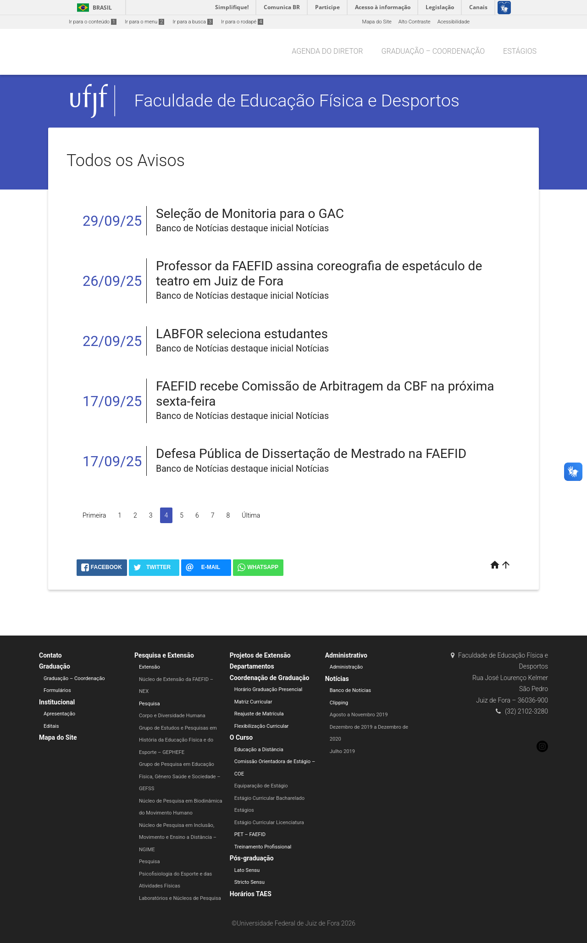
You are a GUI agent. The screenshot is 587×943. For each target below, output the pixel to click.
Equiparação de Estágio (261, 786)
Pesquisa (149, 704)
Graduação (54, 666)
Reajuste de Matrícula (259, 714)
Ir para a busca (192, 22)
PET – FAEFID (250, 834)
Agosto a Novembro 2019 (359, 715)
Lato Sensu (247, 870)
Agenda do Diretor (327, 51)
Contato (50, 655)
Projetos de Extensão (260, 655)
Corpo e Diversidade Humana (172, 716)
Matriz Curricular (253, 702)
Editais (51, 726)
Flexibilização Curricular (261, 726)
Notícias (337, 678)
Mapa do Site (376, 22)
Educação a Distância (258, 750)
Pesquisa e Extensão (164, 655)
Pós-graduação (252, 858)
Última (251, 515)
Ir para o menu (144, 22)
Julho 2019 (342, 751)
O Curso (241, 737)
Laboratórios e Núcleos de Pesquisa (180, 898)
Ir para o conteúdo (92, 22)
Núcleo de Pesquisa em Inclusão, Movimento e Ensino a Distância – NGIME (177, 837)
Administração (346, 667)
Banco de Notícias (350, 690)
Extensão (149, 667)
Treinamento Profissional (262, 847)
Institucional (57, 702)
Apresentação (59, 714)
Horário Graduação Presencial (268, 689)
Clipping (339, 703)
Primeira (94, 515)
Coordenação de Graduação (270, 677)
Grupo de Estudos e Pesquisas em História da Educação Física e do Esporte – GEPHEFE (178, 740)
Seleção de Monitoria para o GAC (250, 213)
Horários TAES (250, 894)
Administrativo (346, 655)
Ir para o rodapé (242, 22)
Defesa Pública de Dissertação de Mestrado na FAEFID (311, 453)
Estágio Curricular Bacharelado (269, 798)
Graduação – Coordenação (433, 51)
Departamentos (252, 666)
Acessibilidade (453, 22)
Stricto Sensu (249, 882)
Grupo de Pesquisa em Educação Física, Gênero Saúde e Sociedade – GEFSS (180, 776)
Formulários (57, 690)
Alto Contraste (415, 22)
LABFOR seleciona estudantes (242, 333)
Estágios (520, 51)
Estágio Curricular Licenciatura (269, 823)
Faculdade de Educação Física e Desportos (297, 100)
